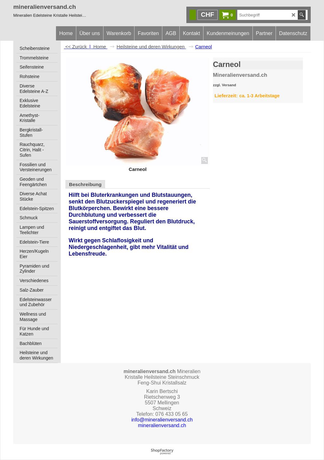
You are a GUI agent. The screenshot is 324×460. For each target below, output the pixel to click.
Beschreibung (85, 184)
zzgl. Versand (224, 85)
